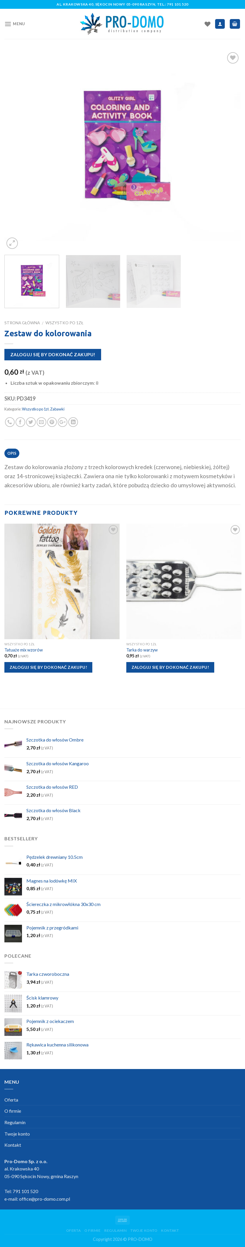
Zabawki (57, 409)
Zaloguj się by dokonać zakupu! (53, 354)
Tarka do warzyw (142, 649)
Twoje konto (17, 1133)
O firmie (12, 1111)
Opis (12, 453)
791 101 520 (177, 4)
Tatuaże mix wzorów (23, 649)
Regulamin (14, 1122)
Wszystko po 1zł (64, 322)
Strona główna (22, 322)
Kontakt (12, 1145)
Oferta (11, 1099)
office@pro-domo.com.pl (44, 1199)
